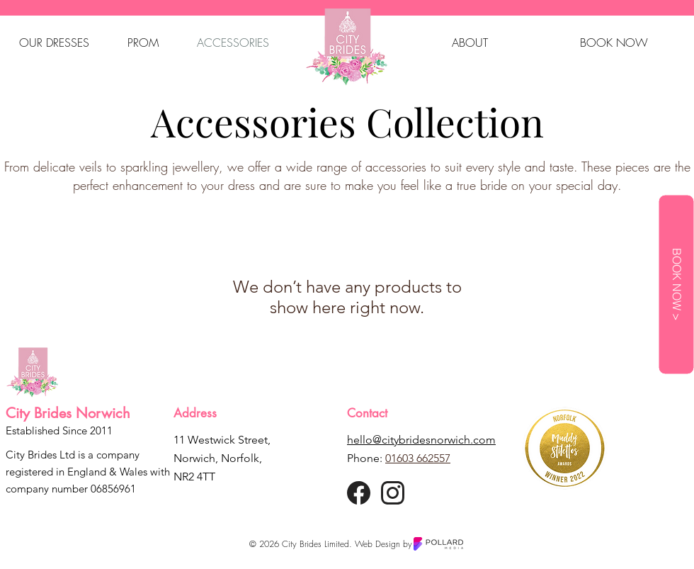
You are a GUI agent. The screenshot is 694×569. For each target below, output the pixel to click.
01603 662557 (417, 458)
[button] (54, 42)
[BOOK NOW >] (676, 285)
